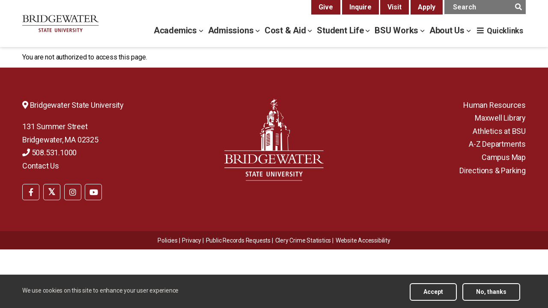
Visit (394, 7)
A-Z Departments (497, 143)
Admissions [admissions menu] (232, 30)
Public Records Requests (238, 240)
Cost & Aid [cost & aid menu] (286, 30)
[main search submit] (518, 7)
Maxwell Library (500, 117)
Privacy (191, 240)
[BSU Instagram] (72, 192)
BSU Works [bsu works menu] (397, 30)
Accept (433, 294)
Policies (167, 240)
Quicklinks (505, 30)
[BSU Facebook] (30, 192)
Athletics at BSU (499, 131)
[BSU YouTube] (93, 192)
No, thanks (491, 294)
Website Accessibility (363, 240)
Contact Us (40, 165)
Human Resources (494, 105)
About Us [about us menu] (448, 30)
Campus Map (504, 157)
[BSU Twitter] (51, 192)
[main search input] (485, 7)
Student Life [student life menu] (341, 30)
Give (326, 7)
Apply (426, 7)
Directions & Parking (492, 170)
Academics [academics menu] (176, 30)
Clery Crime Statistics (303, 240)
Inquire (360, 7)
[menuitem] (30, 191)
